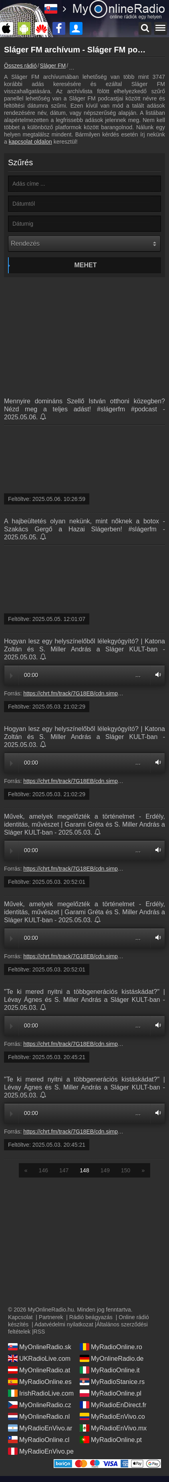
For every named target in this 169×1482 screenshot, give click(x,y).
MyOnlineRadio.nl (39, 1416)
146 (43, 1170)
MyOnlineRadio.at (39, 1370)
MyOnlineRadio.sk (39, 1346)
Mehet (85, 265)
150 (125, 1170)
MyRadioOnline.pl (110, 1393)
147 (63, 1170)
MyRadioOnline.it (110, 1370)
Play (11, 676)
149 (105, 1170)
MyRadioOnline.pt (111, 1439)
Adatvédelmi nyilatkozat (63, 1324)
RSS (39, 1331)
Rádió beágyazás (91, 1317)
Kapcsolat (20, 1317)
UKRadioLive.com (39, 1358)
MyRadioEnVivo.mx (113, 1428)
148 (84, 1170)
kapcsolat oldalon (30, 141)
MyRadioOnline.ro (111, 1346)
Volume (156, 675)
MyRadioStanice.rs (112, 1381)
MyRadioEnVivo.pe (41, 1451)
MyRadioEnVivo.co (112, 1416)
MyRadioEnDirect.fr (113, 1404)
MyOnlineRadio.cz (39, 1404)
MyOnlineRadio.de (112, 1358)
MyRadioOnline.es (40, 1381)
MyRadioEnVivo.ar (40, 1428)
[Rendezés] (84, 243)
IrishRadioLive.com (41, 1393)
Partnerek (51, 1317)
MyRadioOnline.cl (38, 1439)
